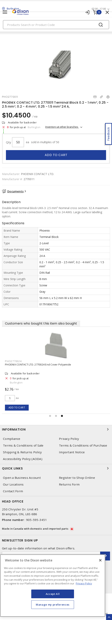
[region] (52, 585)
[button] (50, 416)
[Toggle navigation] (5, 12)
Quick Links (56, 468)
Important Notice (72, 452)
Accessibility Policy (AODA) (22, 459)
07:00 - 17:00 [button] (99, 8)
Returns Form (69, 484)
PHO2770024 (13, 361)
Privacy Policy (69, 439)
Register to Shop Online (77, 478)
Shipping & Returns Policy (22, 452)
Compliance (11, 439)
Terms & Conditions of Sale (23, 445)
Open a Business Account (22, 478)
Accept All (53, 594)
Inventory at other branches (62, 127)
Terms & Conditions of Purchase (83, 445)
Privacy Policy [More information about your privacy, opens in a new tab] (84, 583)
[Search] (56, 24)
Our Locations (13, 484)
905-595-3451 (36, 520)
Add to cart (56, 155)
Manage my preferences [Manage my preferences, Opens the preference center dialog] (52, 604)
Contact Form (13, 491)
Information (56, 429)
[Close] (100, 560)
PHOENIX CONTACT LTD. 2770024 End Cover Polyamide (38, 364)
